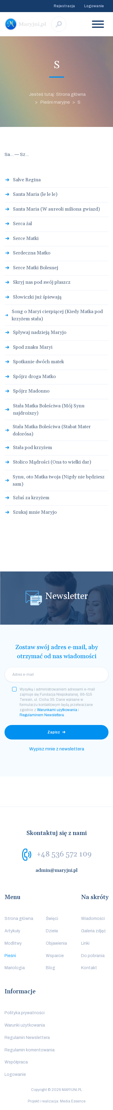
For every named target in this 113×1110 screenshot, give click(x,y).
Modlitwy (13, 943)
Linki (85, 943)
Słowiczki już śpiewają (37, 297)
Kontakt (89, 968)
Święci (52, 918)
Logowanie (94, 6)
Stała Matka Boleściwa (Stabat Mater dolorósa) (52, 430)
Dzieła (52, 931)
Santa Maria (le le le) (35, 194)
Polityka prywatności (25, 1013)
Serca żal (22, 224)
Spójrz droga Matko (34, 377)
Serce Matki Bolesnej (35, 268)
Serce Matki (26, 238)
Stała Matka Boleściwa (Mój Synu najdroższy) (49, 409)
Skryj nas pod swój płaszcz (42, 282)
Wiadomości (93, 918)
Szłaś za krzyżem (31, 498)
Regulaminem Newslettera (42, 715)
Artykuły (12, 931)
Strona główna (19, 918)
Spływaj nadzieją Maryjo (39, 332)
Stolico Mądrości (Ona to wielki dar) (52, 462)
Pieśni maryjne (55, 102)
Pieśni (10, 955)
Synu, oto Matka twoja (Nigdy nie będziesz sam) (59, 480)
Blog (50, 968)
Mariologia (15, 968)
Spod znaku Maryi (32, 347)
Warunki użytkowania (25, 1025)
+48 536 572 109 (64, 854)
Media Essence (73, 1101)
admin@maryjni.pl (57, 870)
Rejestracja (64, 6)
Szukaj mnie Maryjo (35, 512)
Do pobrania (93, 955)
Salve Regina (27, 180)
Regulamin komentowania (30, 1050)
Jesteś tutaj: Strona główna (57, 94)
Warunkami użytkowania (57, 710)
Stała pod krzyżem (32, 448)
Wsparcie (55, 955)
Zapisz (53, 732)
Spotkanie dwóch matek (38, 362)
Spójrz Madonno (31, 391)
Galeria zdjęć (93, 931)
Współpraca (16, 1062)
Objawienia (56, 943)
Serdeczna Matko (31, 253)
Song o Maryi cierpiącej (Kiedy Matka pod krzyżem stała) (57, 315)
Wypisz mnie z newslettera (56, 748)
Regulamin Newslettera (27, 1037)
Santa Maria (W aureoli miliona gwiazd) (56, 209)
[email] (56, 674)
